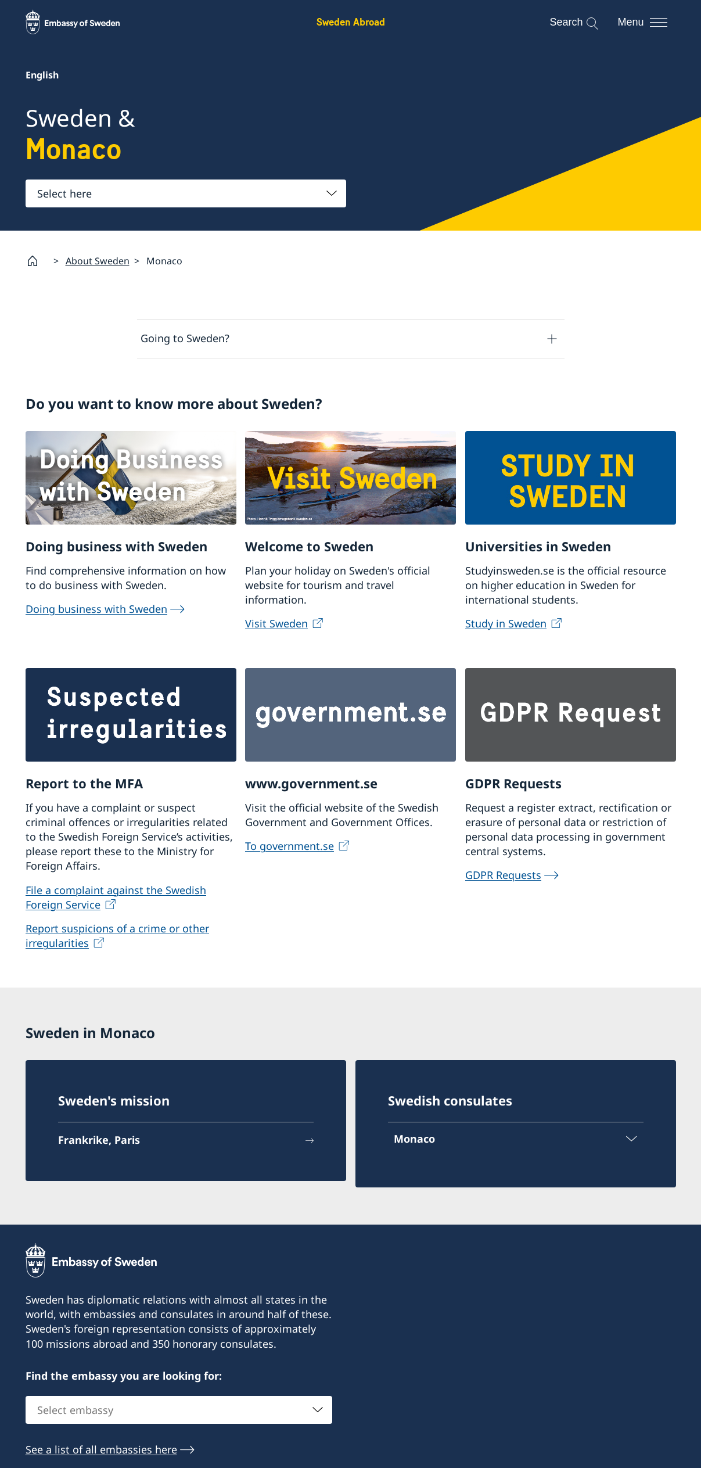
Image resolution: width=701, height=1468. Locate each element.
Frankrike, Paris (99, 1140)
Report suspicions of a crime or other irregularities (117, 935)
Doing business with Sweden (96, 608)
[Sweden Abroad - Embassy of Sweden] (84, 22)
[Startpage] (37, 260)
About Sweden (98, 260)
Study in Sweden (506, 623)
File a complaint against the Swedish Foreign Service (116, 896)
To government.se (289, 846)
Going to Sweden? (185, 338)
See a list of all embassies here (101, 1450)
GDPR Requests (503, 875)
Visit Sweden (276, 623)
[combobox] (186, 193)
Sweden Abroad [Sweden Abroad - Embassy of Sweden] (351, 21)
